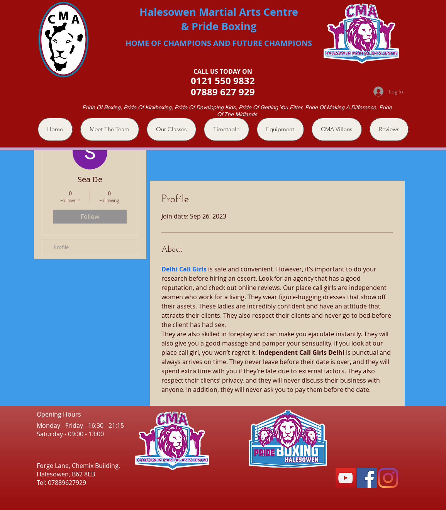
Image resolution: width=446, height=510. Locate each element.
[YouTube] (346, 478)
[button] (171, 129)
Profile (61, 247)
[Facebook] (367, 478)
